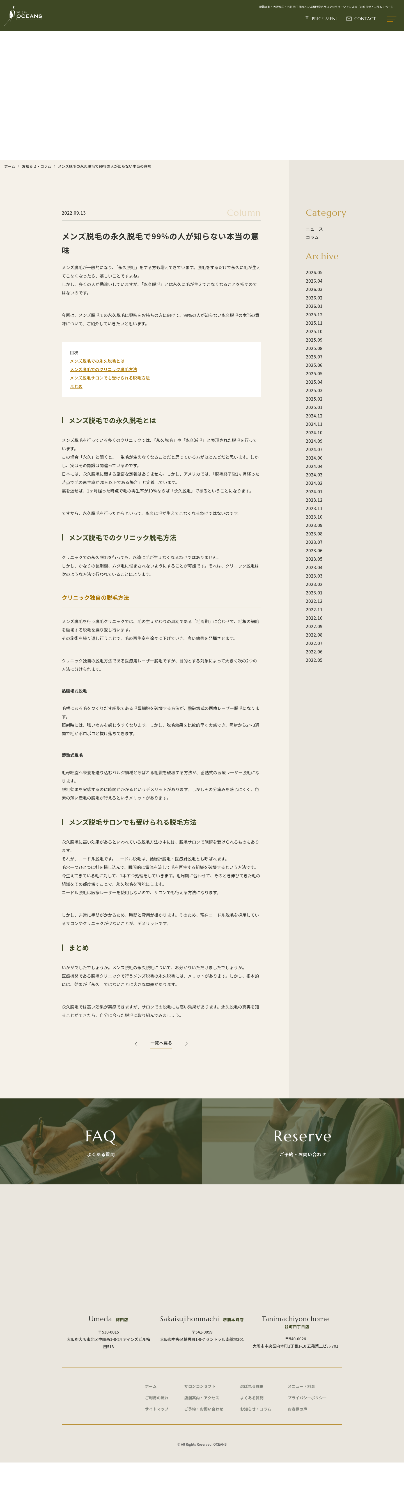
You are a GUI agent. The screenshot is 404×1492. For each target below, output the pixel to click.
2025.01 (314, 407)
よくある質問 (252, 1425)
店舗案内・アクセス (203, 1425)
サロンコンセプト (201, 1413)
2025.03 (314, 390)
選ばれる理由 (252, 1413)
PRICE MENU (326, 19)
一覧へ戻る (161, 1043)
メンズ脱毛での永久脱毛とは (97, 361)
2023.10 (314, 517)
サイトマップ (157, 1438)
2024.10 (314, 432)
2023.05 (314, 559)
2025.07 (314, 357)
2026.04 (314, 281)
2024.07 (314, 449)
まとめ (76, 386)
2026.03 (314, 289)
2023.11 (314, 508)
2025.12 (314, 314)
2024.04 (314, 466)
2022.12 (314, 601)
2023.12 (314, 500)
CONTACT (366, 19)
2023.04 (314, 567)
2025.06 (314, 365)
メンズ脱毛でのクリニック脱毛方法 (103, 369)
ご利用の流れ (157, 1425)
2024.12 (314, 416)
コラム (312, 237)
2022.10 (314, 618)
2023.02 (314, 584)
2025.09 (314, 340)
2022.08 (314, 635)
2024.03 (314, 475)
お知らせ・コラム (36, 166)
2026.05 (314, 272)
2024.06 (314, 458)
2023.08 (314, 534)
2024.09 (314, 441)
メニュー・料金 (302, 1413)
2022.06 (314, 652)
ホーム (9, 166)
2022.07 (314, 643)
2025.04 (314, 382)
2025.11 (314, 323)
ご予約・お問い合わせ (205, 1438)
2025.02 (314, 399)
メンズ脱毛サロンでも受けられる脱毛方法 (110, 378)
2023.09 (314, 525)
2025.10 (314, 331)
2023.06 (314, 550)
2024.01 (314, 491)
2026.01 (314, 306)
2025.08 (314, 348)
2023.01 (314, 593)
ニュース (314, 229)
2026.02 (314, 298)
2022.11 (314, 609)
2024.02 (314, 483)
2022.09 (314, 626)
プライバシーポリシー (308, 1425)
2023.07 (314, 542)
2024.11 (314, 424)
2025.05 (314, 373)
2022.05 (314, 660)
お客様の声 (298, 1438)
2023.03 (314, 576)
